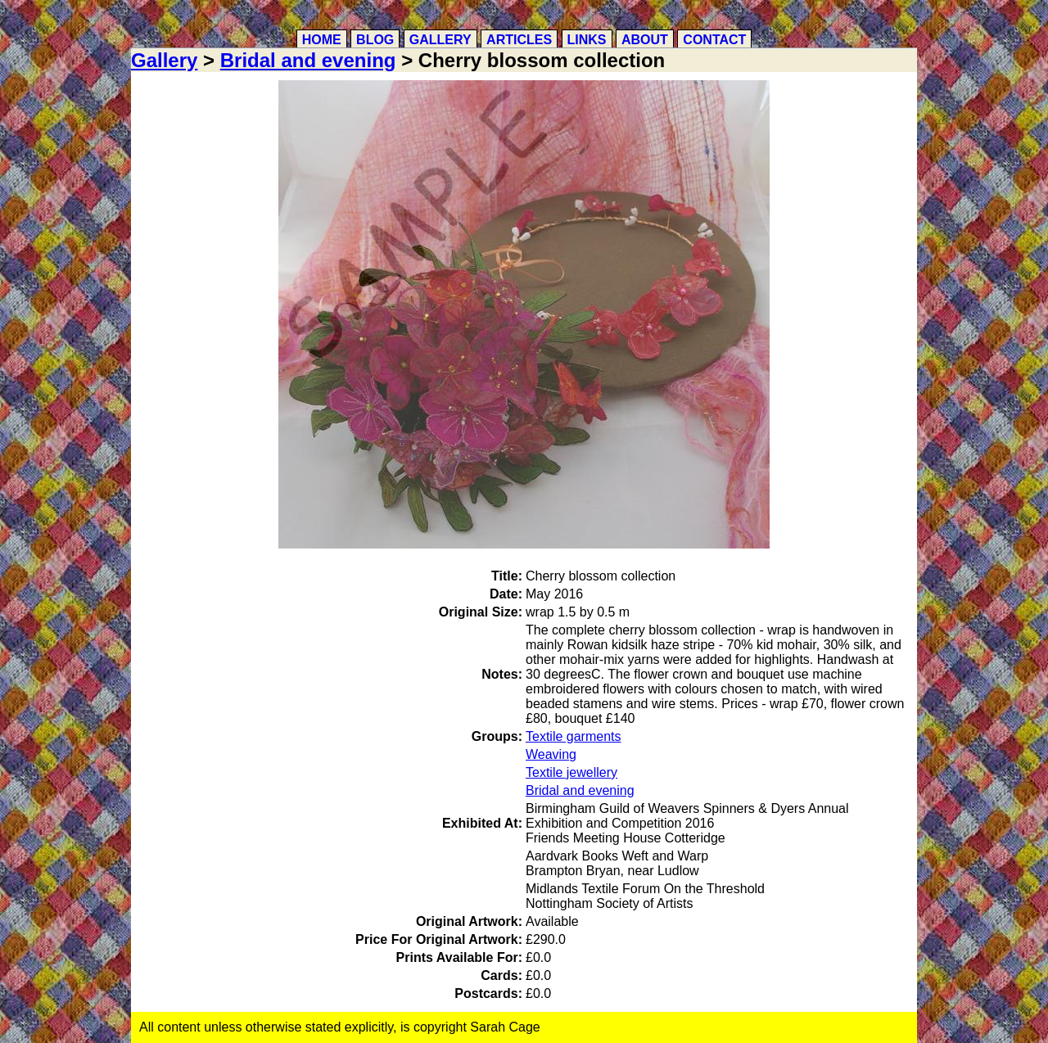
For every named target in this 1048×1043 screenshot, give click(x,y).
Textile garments (573, 736)
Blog (375, 40)
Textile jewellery (571, 772)
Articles (519, 40)
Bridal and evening (308, 60)
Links (587, 40)
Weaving (551, 754)
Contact (714, 40)
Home (321, 40)
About (644, 40)
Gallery (440, 40)
